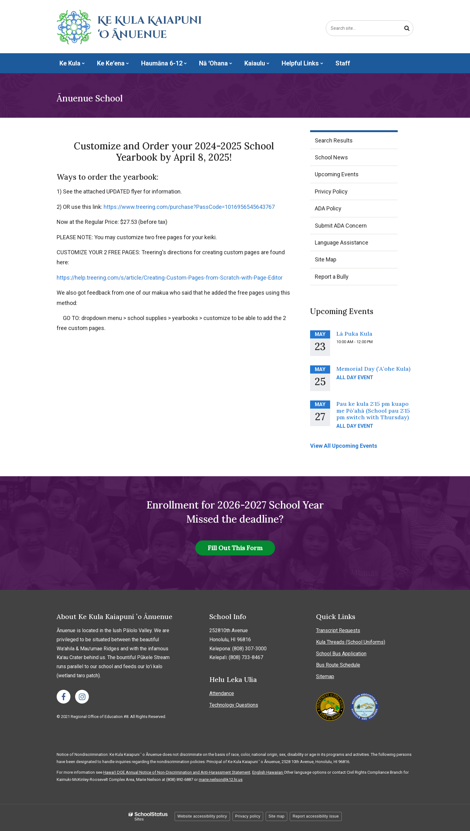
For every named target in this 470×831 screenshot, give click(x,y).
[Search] (407, 28)
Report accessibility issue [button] (316, 816)
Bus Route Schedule (338, 665)
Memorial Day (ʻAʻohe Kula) (373, 368)
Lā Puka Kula (354, 333)
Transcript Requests (338, 630)
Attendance (221, 693)
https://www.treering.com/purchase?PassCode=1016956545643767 (189, 207)
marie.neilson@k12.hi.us (221, 779)
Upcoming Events (337, 174)
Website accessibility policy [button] (202, 816)
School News (331, 157)
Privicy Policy (331, 191)
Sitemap (325, 676)
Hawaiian (275, 772)
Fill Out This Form (235, 548)
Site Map (325, 259)
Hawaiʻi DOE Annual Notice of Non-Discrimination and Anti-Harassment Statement (176, 772)
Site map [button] (276, 816)
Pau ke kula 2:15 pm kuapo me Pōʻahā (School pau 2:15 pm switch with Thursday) (373, 410)
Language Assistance (341, 242)
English (259, 772)
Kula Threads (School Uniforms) (350, 642)
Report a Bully (342, 279)
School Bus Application (341, 654)
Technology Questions (233, 705)
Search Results (334, 140)
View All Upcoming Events (343, 445)
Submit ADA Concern (341, 225)
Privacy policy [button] (247, 816)
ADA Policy (328, 208)
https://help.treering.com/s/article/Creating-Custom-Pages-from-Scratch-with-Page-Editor (170, 277)
